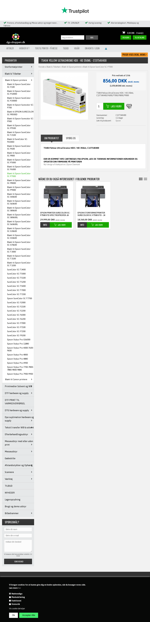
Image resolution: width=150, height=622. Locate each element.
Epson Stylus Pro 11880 (18, 344)
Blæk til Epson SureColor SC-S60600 (19, 202)
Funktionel (16, 601)
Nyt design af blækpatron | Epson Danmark (62, 164)
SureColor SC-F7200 (16, 331)
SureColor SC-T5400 (16, 286)
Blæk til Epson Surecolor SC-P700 (20, 106)
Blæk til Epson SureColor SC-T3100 (19, 257)
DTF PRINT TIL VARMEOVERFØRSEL (15, 402)
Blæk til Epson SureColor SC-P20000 (19, 99)
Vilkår (76, 48)
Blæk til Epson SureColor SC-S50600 (19, 236)
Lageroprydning (12, 499)
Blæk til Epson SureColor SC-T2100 (19, 133)
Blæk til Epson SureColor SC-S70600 (19, 243)
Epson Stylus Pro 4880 (17, 359)
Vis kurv (126, 37)
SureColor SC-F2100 (16, 306)
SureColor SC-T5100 (16, 278)
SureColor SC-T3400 (16, 269)
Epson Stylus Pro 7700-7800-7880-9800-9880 (20, 368)
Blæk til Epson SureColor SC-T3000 (19, 250)
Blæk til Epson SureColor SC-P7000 (19, 174)
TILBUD (8, 486)
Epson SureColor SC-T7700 (19, 298)
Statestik (16, 604)
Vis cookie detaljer (17, 608)
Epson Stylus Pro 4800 (17, 354)
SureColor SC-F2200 (16, 311)
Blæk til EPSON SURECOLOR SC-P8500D (20, 113)
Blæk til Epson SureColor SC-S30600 (19, 229)
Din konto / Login (92, 48)
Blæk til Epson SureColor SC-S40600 (19, 195)
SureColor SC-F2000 (16, 302)
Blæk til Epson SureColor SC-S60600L (19, 222)
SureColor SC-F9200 (16, 335)
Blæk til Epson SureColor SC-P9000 (19, 188)
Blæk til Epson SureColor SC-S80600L (19, 216)
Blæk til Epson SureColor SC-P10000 (19, 92)
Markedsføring (18, 597)
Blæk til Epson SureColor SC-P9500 (19, 126)
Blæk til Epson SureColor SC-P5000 (19, 161)
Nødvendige (17, 594)
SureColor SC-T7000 (16, 290)
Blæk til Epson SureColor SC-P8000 (19, 181)
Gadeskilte (10, 458)
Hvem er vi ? (24, 48)
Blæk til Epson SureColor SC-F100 (19, 85)
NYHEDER (10, 492)
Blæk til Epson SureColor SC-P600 (19, 147)
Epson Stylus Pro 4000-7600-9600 (20, 349)
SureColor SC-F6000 (16, 315)
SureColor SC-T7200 (16, 294)
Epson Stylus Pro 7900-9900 (20, 374)
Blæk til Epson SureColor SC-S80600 (19, 209)
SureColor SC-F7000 (16, 323)
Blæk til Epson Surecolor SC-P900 (20, 119)
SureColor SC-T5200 (16, 282)
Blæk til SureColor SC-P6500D (17, 140)
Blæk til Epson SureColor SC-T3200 (19, 264)
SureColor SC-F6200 (16, 319)
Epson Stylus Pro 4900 (17, 363)
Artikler (10, 48)
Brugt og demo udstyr (15, 506)
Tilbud (66, 48)
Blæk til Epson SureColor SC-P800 (19, 154)
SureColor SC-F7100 (16, 327)
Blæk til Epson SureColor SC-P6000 (19, 167)
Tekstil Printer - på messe (46, 48)
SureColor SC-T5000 (16, 273)
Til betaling (139, 37)
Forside (41, 67)
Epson (118, 121)
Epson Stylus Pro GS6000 (18, 339)
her (19, 588)
